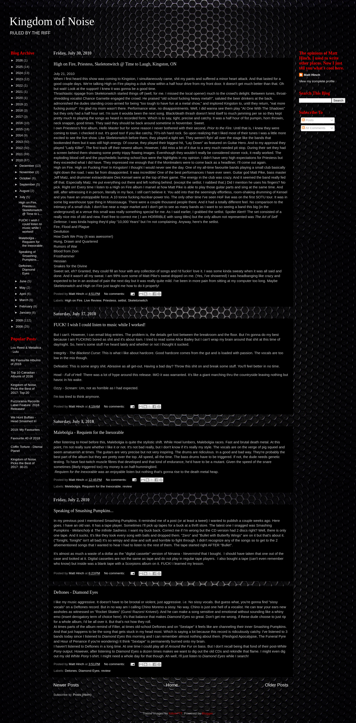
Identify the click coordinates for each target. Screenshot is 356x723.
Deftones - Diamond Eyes (76, 592)
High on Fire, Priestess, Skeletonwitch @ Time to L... (30, 208)
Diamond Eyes (89, 670)
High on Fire (73, 300)
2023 (20, 79)
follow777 (175, 713)
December (27, 165)
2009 (20, 320)
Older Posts (276, 684)
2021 (20, 91)
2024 (20, 73)
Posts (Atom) (82, 694)
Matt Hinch (312, 75)
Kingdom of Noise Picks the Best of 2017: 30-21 (23, 463)
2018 (20, 110)
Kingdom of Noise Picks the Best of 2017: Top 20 (23, 388)
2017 (20, 116)
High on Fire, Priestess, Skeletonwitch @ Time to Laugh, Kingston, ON (115, 64)
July (22, 197)
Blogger (207, 713)
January (25, 312)
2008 (20, 326)
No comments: (115, 294)
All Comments (313, 128)
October (25, 178)
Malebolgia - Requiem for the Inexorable (89, 432)
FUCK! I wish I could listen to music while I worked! (99, 324)
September (27, 184)
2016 (20, 123)
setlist (122, 300)
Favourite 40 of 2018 (25, 438)
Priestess (109, 300)
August (24, 191)
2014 (20, 135)
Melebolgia (72, 486)
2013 (20, 142)
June (23, 281)
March (24, 300)
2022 (20, 85)
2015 (20, 129)
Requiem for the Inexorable (101, 486)
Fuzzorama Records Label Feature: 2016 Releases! (25, 405)
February (26, 306)
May (22, 287)
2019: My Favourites (25, 429)
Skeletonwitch (138, 300)
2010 (20, 160)
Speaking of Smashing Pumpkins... (83, 510)
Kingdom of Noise (51, 21)
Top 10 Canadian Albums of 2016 (23, 374)
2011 (20, 154)
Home (172, 684)
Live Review (92, 300)
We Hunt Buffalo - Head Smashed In (23, 419)
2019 (20, 104)
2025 (20, 67)
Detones (71, 670)
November (27, 172)
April (23, 294)
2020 (20, 98)
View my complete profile (317, 81)
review (127, 486)
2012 (20, 148)
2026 (20, 60)
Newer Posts (66, 684)
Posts (308, 120)
